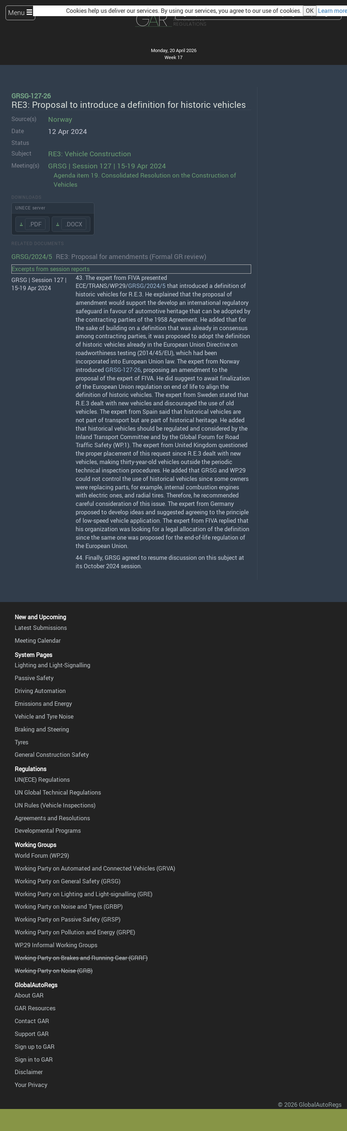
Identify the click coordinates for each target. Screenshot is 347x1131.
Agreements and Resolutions (52, 818)
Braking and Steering (42, 729)
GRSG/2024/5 (31, 256)
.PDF (35, 224)
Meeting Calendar (38, 640)
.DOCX (73, 224)
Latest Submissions (41, 628)
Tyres (21, 742)
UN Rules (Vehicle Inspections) (55, 805)
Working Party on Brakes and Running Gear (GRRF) (81, 958)
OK (310, 11)
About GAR (29, 995)
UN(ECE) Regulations (42, 780)
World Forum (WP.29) (42, 855)
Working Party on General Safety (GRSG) (67, 881)
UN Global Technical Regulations (58, 792)
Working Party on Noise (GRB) (54, 971)
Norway (60, 119)
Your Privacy (31, 1085)
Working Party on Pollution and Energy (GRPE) (75, 932)
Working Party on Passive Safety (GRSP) (67, 919)
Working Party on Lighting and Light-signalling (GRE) (83, 894)
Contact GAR (32, 1021)
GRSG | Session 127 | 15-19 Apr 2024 (107, 166)
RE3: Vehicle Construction (89, 153)
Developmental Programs (48, 831)
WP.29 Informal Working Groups (56, 945)
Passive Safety (34, 678)
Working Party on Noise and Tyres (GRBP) (69, 906)
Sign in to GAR (34, 1059)
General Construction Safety (52, 755)
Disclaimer (29, 1072)
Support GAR (32, 1034)
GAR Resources (35, 1008)
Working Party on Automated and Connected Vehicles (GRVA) (95, 868)
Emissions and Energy (43, 704)
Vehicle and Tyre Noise (44, 716)
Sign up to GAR (35, 1047)
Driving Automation (40, 691)
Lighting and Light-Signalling (52, 665)
